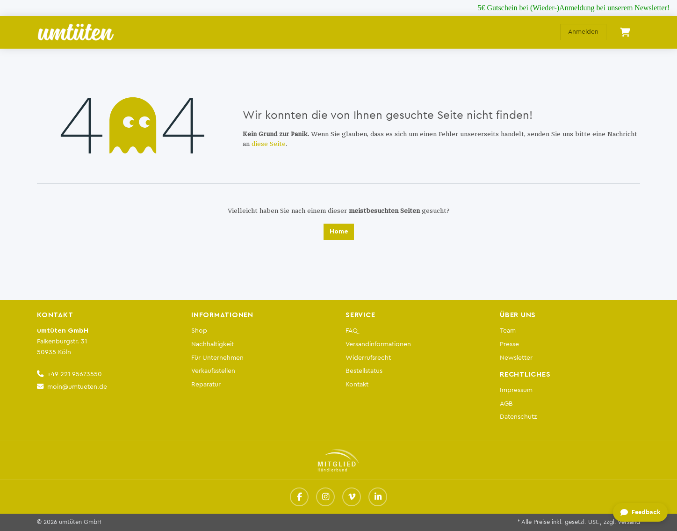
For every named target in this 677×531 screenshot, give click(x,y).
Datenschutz (518, 416)
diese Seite (269, 144)
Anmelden (583, 32)
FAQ (352, 330)
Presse (509, 344)
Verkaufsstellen (213, 370)
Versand (629, 522)
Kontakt (357, 384)
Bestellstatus (364, 370)
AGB (506, 403)
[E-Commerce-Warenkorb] (625, 32)
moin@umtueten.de (77, 386)
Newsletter (516, 357)
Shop (199, 330)
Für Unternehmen (217, 357)
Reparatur (206, 384)
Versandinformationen (378, 344)
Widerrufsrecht (368, 357)
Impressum (516, 389)
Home (339, 231)
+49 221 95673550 (74, 374)
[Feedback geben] (640, 512)
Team (508, 330)
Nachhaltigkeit (212, 344)
